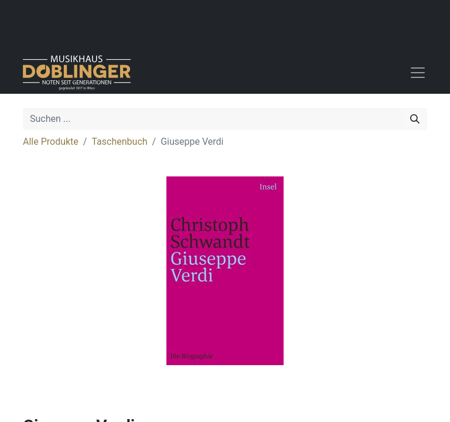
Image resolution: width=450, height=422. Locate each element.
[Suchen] (415, 119)
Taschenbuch (119, 141)
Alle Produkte (51, 141)
